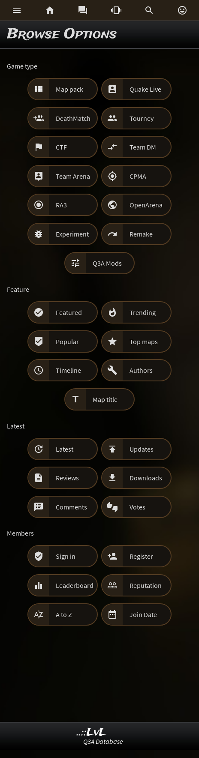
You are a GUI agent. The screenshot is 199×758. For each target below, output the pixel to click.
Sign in (65, 556)
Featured (69, 312)
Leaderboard (74, 585)
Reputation (146, 585)
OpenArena (146, 205)
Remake (141, 234)
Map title (105, 399)
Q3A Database (103, 741)
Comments (71, 507)
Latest (64, 449)
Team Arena (73, 176)
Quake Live (145, 89)
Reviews (67, 477)
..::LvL (91, 732)
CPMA (138, 176)
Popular (67, 341)
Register (141, 556)
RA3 (61, 205)
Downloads (146, 477)
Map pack (69, 89)
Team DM (143, 147)
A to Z (64, 614)
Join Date (143, 614)
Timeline (68, 370)
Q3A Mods (107, 263)
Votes (137, 507)
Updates (142, 449)
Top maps (144, 341)
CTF (61, 147)
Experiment (72, 234)
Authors (141, 370)
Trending (143, 312)
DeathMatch (73, 118)
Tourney (142, 118)
